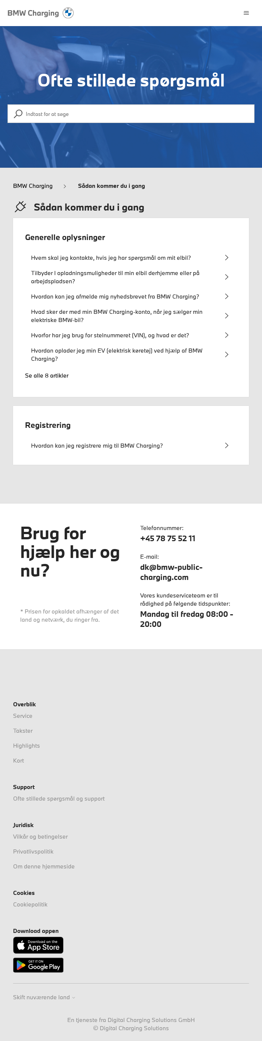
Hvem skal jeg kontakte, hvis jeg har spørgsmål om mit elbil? (111, 257)
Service (23, 715)
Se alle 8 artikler (46, 375)
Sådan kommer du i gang (111, 185)
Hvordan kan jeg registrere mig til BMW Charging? (97, 445)
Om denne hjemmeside (44, 866)
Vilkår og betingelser (40, 836)
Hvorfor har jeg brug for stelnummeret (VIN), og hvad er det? (110, 335)
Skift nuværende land (44, 997)
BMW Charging (33, 185)
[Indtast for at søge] (131, 114)
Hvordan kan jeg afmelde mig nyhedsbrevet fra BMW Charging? (115, 296)
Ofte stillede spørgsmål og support (59, 798)
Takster (23, 730)
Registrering (48, 425)
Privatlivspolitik (33, 851)
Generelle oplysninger (65, 237)
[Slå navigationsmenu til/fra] (246, 13)
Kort (18, 760)
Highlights (26, 745)
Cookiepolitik (30, 904)
